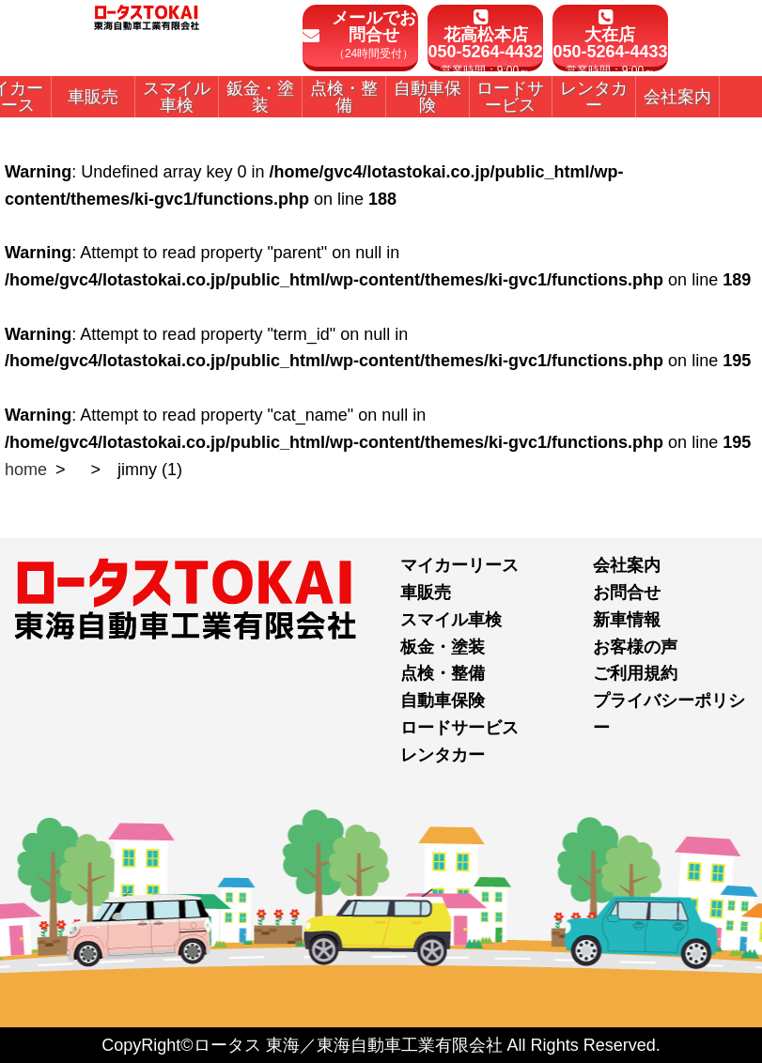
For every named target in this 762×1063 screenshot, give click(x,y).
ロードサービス (459, 727)
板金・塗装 (442, 647)
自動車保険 (442, 700)
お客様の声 (635, 647)
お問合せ (627, 592)
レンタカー (442, 755)
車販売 (425, 592)
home (26, 469)
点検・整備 (442, 673)
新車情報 (627, 619)
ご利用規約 (635, 673)
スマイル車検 (451, 619)
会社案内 (627, 565)
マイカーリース (459, 565)
